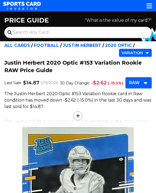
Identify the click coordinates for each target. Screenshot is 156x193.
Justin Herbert (82, 45)
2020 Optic (118, 45)
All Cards (17, 45)
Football (46, 45)
